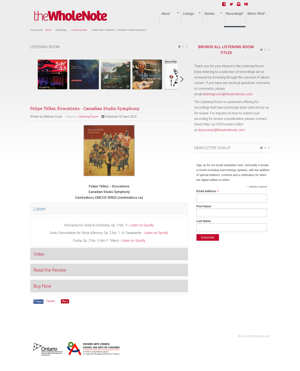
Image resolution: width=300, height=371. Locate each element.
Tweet (50, 301)
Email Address (207, 191)
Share (38, 301)
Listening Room (79, 30)
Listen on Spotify (142, 225)
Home (48, 30)
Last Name (203, 221)
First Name (203, 206)
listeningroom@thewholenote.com (228, 94)
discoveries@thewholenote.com (221, 130)
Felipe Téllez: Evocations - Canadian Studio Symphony (85, 108)
